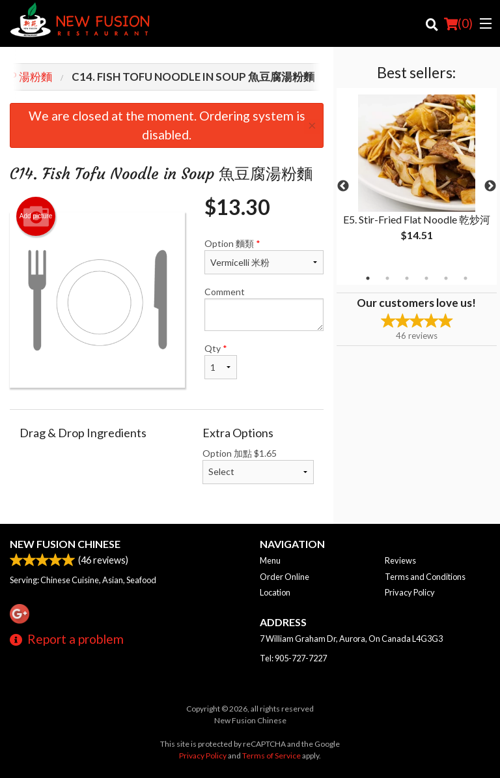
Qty (220, 361)
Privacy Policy (410, 592)
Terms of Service (271, 755)
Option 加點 (258, 466)
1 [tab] (367, 278)
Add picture (36, 216)
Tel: (293, 658)
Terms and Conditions (425, 576)
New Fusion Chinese (65, 544)
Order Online (284, 576)
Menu (270, 560)
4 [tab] (426, 278)
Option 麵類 (264, 256)
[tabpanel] (416, 178)
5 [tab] (445, 278)
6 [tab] (465, 278)
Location (275, 592)
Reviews (400, 560)
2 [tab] (387, 278)
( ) (458, 23)
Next (490, 186)
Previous (343, 186)
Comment (264, 308)
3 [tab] (406, 278)
